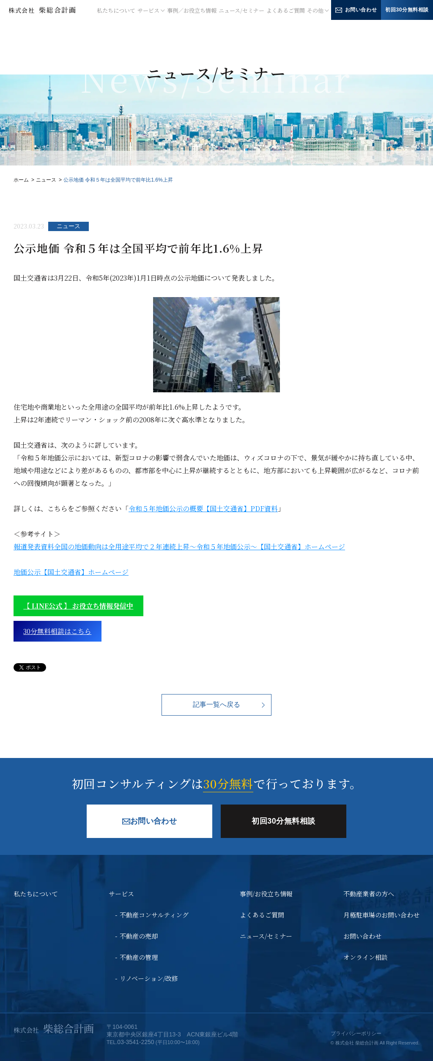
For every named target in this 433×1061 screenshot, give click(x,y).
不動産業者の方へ (368, 893)
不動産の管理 (139, 957)
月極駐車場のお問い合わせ (381, 914)
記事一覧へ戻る (216, 704)
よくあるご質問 (285, 10)
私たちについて (116, 10)
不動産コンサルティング (154, 914)
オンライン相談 (365, 957)
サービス (121, 893)
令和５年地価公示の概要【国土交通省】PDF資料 (203, 508)
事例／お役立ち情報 (191, 10)
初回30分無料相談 (407, 10)
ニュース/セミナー (241, 10)
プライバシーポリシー (356, 1033)
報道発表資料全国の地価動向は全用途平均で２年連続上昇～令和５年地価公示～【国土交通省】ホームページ (179, 546)
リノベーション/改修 (149, 978)
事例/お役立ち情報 (266, 893)
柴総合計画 (42, 10)
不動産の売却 (139, 935)
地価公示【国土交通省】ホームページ (71, 572)
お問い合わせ (356, 10)
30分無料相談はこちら (57, 631)
